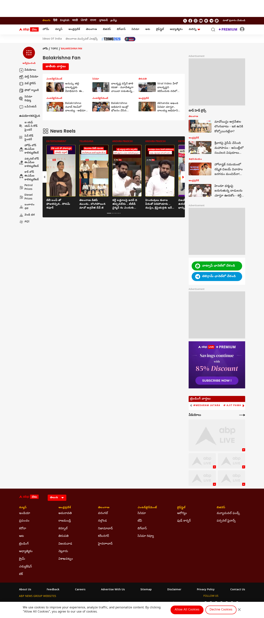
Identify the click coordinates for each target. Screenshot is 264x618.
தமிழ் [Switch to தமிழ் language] (113, 20)
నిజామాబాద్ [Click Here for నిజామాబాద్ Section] (105, 529)
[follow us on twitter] (185, 20)
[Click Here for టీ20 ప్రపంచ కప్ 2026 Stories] (111, 39)
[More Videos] (242, 415)
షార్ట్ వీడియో (28, 77)
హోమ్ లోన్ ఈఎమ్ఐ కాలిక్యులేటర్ (29, 149)
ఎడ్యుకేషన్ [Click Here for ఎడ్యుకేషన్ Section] (25, 567)
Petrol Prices (26, 187)
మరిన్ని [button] (194, 29)
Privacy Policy (206, 590)
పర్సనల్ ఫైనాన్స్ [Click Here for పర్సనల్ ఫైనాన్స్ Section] (226, 521)
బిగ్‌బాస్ (121, 29)
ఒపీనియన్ (27, 107)
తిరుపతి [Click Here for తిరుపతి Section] (63, 536)
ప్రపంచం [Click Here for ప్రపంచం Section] (24, 521)
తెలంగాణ (91, 29)
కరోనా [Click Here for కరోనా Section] (22, 529)
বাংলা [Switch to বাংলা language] (93, 20)
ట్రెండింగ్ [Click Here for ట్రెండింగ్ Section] (24, 544)
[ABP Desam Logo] (29, 29)
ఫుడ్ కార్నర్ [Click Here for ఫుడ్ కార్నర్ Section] (184, 521)
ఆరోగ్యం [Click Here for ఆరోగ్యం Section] (182, 513)
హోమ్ (46, 29)
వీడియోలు (27, 70)
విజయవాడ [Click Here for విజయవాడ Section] (65, 544)
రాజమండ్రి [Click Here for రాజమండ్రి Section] (64, 521)
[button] (29, 56)
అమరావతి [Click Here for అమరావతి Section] (65, 513)
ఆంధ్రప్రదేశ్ (74, 29)
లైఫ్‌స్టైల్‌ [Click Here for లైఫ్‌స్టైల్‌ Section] (181, 507)
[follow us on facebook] (190, 20)
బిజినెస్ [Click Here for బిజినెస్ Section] (221, 507)
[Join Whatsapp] (216, 20)
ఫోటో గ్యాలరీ (29, 90)
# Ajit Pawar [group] (233, 405)
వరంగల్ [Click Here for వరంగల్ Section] (103, 513)
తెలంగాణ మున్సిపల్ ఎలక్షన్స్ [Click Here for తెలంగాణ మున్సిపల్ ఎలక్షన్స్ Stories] (82, 39)
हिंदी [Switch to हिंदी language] (55, 20)
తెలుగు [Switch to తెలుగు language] (46, 20)
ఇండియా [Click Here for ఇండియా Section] (24, 513)
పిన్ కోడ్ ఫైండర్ (26, 138)
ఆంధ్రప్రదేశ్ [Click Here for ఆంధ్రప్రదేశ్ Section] (64, 507)
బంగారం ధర (26, 206)
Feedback (53, 590)
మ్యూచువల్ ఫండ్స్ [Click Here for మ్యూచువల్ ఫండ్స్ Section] (228, 513)
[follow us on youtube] (201, 20)
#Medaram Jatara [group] (206, 405)
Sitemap (146, 590)
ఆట (147, 29)
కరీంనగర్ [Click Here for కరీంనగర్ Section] (103, 536)
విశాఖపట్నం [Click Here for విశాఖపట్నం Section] (65, 559)
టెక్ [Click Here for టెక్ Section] (21, 574)
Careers (80, 590)
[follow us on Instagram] (206, 20)
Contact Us (237, 590)
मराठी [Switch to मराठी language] (75, 20)
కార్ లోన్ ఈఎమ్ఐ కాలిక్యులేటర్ (29, 175)
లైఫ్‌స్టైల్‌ (160, 29)
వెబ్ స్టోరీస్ (27, 84)
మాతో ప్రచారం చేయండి (234, 20)
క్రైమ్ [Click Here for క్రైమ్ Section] (22, 559)
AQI (24, 222)
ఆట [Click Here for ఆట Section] (21, 536)
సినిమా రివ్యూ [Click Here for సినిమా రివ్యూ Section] (146, 536)
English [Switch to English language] (64, 20)
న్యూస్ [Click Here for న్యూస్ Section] (23, 507)
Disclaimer (174, 590)
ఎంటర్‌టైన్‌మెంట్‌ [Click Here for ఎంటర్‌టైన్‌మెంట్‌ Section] (147, 507)
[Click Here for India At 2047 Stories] (130, 39)
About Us (25, 590)
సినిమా (135, 29)
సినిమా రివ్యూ (25, 98)
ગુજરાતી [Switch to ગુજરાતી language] (103, 20)
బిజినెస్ (107, 29)
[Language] (57, 498)
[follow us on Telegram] (211, 20)
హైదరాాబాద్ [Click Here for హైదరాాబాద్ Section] (105, 544)
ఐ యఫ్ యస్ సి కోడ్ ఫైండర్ (28, 126)
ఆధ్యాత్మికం (176, 29)
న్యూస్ (58, 29)
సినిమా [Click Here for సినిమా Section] (142, 513)
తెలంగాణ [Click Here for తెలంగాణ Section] (103, 507)
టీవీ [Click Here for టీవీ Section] (140, 521)
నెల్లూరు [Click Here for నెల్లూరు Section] (63, 551)
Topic (54, 48)
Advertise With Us (113, 590)
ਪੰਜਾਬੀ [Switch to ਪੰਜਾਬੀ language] (84, 20)
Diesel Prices (26, 197)
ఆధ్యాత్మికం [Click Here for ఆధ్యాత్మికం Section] (26, 551)
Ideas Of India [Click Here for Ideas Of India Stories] (52, 39)
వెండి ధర (27, 215)
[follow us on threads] (195, 20)
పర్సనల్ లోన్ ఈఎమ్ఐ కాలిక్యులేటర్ (29, 162)
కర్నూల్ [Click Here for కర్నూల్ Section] (62, 529)
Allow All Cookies (187, 610)
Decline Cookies (221, 610)
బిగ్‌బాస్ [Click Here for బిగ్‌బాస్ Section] (142, 529)
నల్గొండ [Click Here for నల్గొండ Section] (102, 521)
